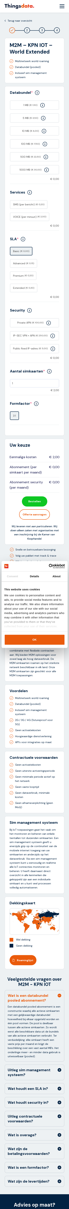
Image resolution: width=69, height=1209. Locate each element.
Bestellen (34, 501)
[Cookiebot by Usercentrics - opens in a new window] (49, 566)
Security (21, 310)
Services (21, 192)
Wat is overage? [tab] (22, 1135)
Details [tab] (34, 576)
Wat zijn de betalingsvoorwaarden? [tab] (29, 1151)
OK (34, 639)
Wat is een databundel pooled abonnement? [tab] (28, 998)
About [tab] (56, 576)
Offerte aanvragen (35, 514)
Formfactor (24, 403)
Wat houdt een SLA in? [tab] (28, 1088)
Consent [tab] (12, 576)
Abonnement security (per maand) (26, 485)
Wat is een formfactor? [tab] (28, 1167)
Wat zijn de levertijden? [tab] (28, 1181)
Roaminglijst (23, 960)
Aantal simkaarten (31, 371)
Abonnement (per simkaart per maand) (26, 470)
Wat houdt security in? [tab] (28, 1102)
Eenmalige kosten (23, 457)
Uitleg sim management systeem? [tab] (29, 1072)
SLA (17, 239)
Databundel (24, 92)
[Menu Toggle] (62, 6)
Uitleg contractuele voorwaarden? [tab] (25, 1119)
